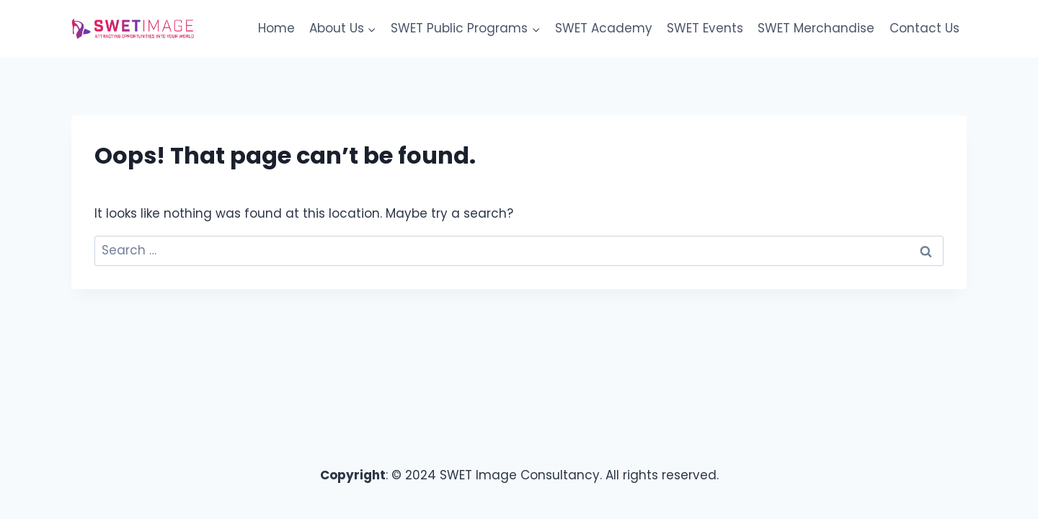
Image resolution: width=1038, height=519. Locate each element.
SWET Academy (603, 28)
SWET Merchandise (816, 28)
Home (276, 28)
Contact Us (924, 28)
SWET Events (705, 28)
